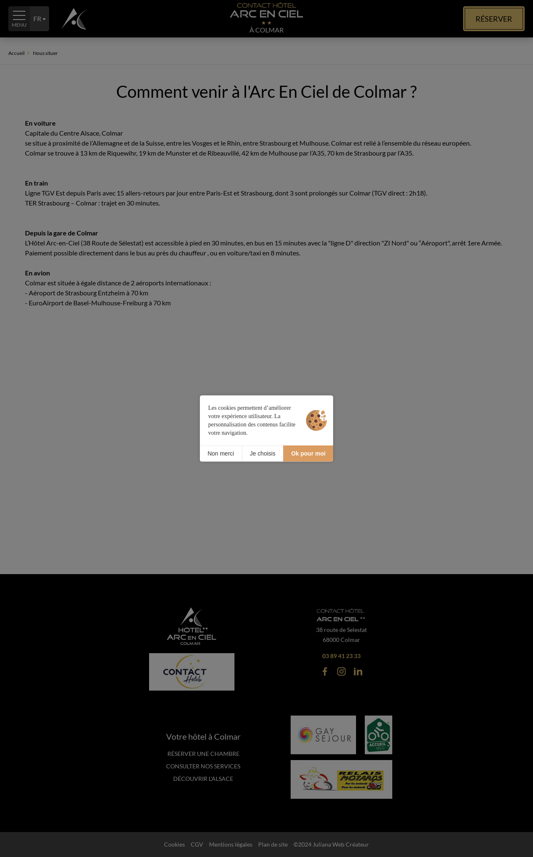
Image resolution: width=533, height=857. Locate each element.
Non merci (220, 453)
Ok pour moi (308, 453)
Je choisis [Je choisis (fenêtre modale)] (262, 453)
